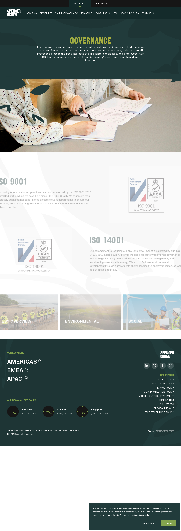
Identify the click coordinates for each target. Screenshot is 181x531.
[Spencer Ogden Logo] (167, 354)
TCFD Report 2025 (163, 383)
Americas (24, 361)
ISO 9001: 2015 (166, 379)
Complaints (166, 400)
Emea (18, 370)
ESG (115, 13)
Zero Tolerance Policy (159, 412)
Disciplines (46, 13)
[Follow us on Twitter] (154, 365)
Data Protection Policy (159, 391)
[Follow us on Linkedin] (146, 365)
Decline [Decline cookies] (169, 523)
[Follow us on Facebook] (162, 365)
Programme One (164, 408)
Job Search (87, 13)
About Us (31, 13)
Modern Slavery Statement (156, 396)
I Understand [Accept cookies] (148, 523)
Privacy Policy (165, 387)
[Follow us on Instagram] (170, 365)
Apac (17, 378)
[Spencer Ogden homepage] (14, 12)
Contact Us (148, 13)
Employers (101, 3)
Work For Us (103, 13)
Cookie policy (144, 515)
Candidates (80, 3)
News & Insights (129, 13)
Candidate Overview (66, 13)
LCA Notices (166, 404)
